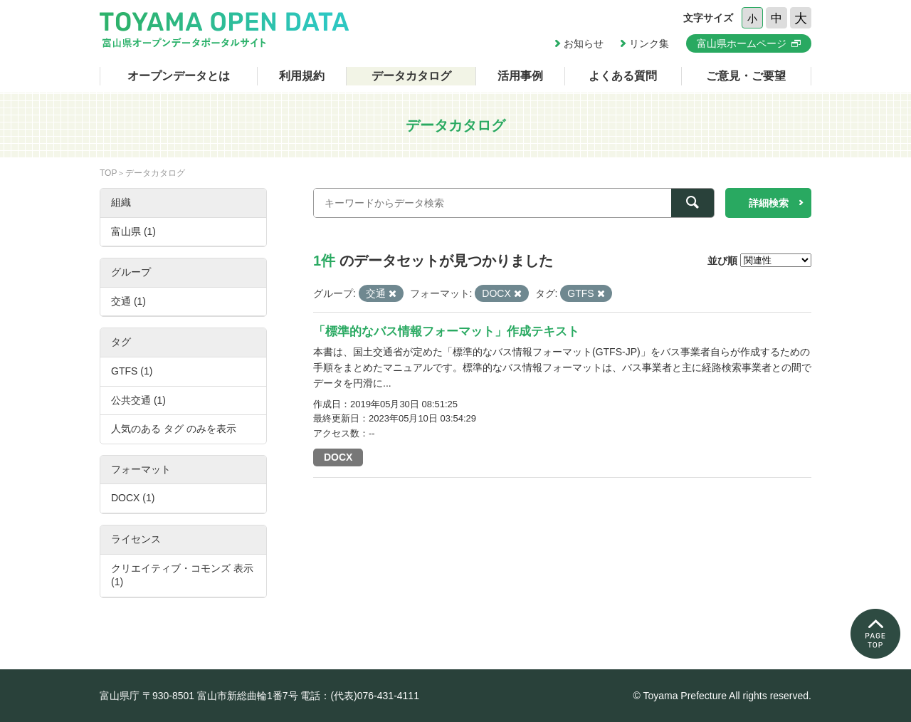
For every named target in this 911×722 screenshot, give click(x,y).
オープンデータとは (178, 76)
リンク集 (649, 43)
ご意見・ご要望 (746, 76)
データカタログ (411, 76)
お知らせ (584, 43)
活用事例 (520, 76)
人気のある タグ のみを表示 (173, 428)
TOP (108, 173)
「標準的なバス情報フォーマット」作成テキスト (446, 331)
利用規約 (302, 76)
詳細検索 (769, 203)
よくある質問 (623, 76)
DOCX (338, 457)
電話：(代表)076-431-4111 (359, 695)
